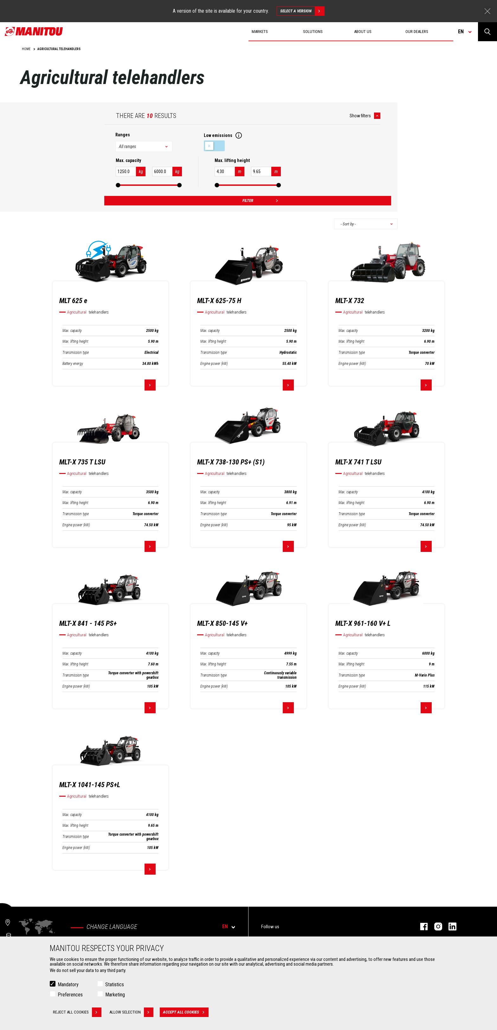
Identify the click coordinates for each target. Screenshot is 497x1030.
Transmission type (75, 352)
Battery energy (72, 363)
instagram (435, 926)
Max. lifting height (75, 341)
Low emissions (214, 145)
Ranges (122, 134)
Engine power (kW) (214, 363)
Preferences (70, 995)
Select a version (302, 11)
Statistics (114, 984)
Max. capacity (72, 330)
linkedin (449, 926)
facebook (421, 926)
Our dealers (416, 31)
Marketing (115, 995)
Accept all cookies (186, 1012)
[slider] (118, 185)
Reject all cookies (77, 1012)
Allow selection (131, 1012)
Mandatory (68, 984)
